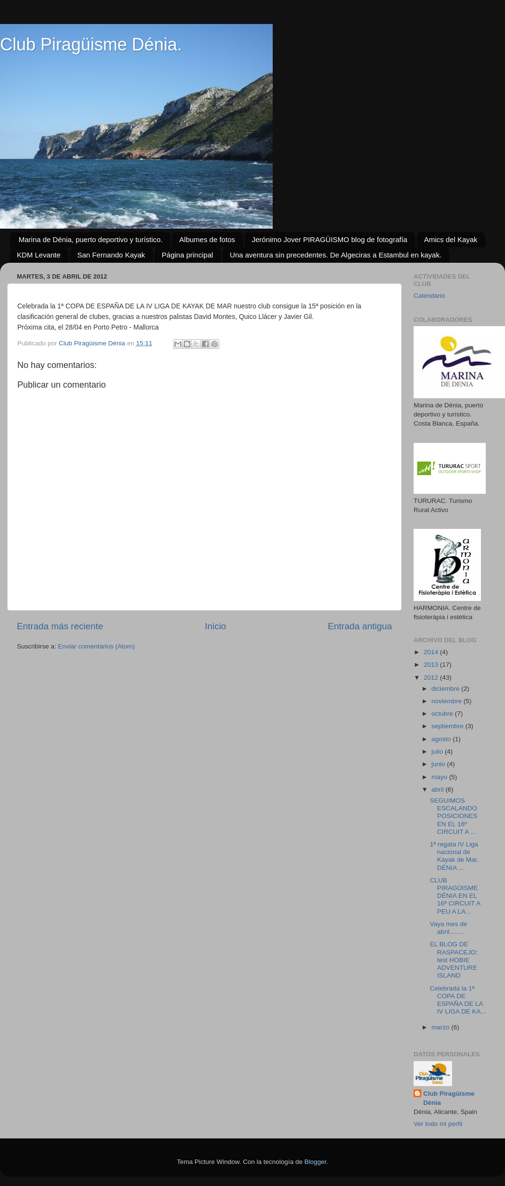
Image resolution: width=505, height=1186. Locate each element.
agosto (442, 739)
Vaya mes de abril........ (448, 927)
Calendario (429, 295)
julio (438, 751)
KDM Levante (39, 255)
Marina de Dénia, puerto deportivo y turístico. (91, 239)
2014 (432, 652)
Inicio (215, 626)
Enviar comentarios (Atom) (96, 646)
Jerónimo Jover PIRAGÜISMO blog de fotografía (329, 239)
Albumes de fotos (207, 239)
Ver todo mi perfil (438, 1123)
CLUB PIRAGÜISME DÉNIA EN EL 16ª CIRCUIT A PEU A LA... (455, 896)
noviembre (447, 701)
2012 (432, 677)
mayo (440, 777)
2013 (432, 664)
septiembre (448, 726)
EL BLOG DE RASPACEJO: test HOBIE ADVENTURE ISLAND (454, 960)
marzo (441, 1027)
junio (439, 764)
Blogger (315, 1161)
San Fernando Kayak (111, 255)
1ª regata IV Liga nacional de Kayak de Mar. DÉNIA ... (454, 856)
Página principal (187, 255)
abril (438, 789)
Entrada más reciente (60, 626)
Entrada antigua (360, 626)
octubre (443, 713)
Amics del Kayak (451, 239)
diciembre (446, 688)
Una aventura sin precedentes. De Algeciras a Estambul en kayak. (336, 255)
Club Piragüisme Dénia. (91, 44)
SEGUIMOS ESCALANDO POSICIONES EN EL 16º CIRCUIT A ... (454, 816)
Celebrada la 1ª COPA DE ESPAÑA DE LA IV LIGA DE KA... (458, 1000)
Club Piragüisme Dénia (449, 1098)
